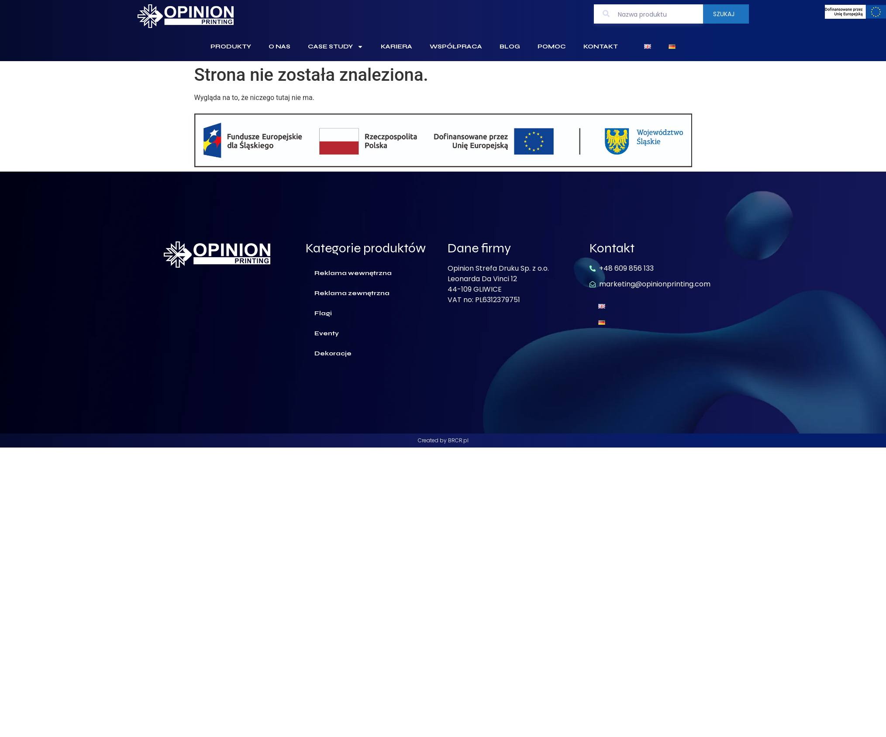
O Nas (279, 46)
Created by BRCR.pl (443, 440)
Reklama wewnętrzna (353, 273)
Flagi (323, 313)
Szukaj (723, 14)
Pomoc (552, 46)
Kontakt (600, 46)
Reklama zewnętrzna (352, 293)
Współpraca (456, 46)
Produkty (230, 46)
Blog (510, 46)
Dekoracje (333, 353)
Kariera (396, 46)
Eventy (326, 333)
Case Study (335, 46)
